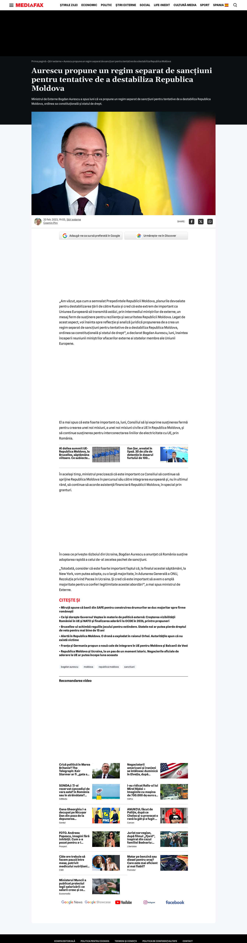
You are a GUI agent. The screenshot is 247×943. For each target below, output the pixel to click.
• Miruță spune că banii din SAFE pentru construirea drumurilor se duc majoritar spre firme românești (122, 609)
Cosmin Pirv (50, 222)
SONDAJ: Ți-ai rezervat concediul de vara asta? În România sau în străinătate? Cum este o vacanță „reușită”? (74, 790)
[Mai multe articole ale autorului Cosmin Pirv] (38, 221)
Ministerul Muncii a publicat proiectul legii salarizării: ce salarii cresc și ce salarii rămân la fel (72, 885)
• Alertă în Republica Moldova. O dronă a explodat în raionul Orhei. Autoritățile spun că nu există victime (121, 638)
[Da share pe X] (201, 221)
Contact (188, 941)
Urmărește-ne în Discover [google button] (156, 236)
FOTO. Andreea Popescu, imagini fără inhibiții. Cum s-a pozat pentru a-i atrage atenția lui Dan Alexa (74, 837)
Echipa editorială (64, 941)
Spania (218, 5)
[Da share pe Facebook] (191, 221)
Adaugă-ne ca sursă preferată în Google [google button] (91, 236)
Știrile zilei (69, 5)
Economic (89, 5)
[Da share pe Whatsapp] (210, 221)
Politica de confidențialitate (159, 941)
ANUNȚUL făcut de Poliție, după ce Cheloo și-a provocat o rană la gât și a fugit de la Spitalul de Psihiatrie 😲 (142, 814)
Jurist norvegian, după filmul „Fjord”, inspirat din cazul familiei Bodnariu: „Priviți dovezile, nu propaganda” (141, 837)
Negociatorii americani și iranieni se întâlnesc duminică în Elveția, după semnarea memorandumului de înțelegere (142, 769)
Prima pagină (38, 61)
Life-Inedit (162, 5)
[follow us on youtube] (123, 902)
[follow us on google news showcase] (98, 902)
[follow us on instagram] (149, 902)
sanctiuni (129, 666)
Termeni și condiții (126, 941)
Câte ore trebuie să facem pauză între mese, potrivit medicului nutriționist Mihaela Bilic (74, 861)
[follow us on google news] (72, 902)
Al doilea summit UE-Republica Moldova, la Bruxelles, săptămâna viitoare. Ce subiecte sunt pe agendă (74, 453)
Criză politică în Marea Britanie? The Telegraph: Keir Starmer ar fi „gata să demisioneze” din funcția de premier (74, 769)
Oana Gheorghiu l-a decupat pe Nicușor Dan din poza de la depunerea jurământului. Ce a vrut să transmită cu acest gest (73, 814)
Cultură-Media (185, 5)
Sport (204, 5)
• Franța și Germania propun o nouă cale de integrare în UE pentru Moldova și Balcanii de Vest (123, 645)
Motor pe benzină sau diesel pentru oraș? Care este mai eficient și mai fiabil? (142, 861)
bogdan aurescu (69, 666)
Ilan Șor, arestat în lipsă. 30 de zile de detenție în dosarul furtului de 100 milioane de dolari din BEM (142, 453)
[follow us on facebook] (175, 902)
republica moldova (109, 666)
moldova (88, 666)
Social (145, 5)
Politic (106, 5)
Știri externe (126, 5)
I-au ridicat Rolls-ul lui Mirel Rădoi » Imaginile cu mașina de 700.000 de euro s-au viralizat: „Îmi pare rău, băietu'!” (142, 790)
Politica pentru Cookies (95, 941)
